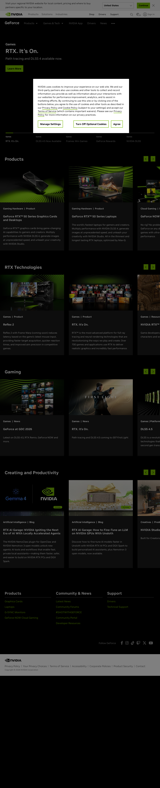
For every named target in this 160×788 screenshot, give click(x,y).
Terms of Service (47, 111)
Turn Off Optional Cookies (91, 124)
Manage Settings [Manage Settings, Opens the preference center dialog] (50, 124)
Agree (116, 124)
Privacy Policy (50, 107)
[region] (81, 106)
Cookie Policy (70, 107)
